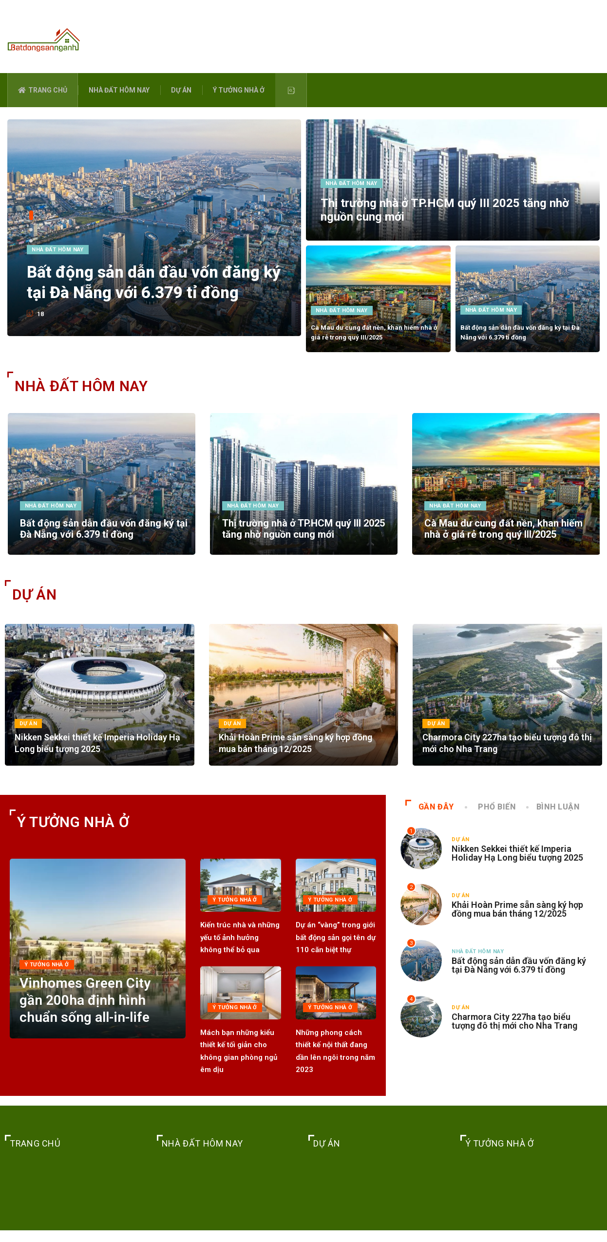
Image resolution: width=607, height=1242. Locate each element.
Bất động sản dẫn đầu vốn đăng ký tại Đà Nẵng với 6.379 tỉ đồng (155, 278)
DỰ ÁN (181, 90)
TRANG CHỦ (42, 90)
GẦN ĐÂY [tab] (429, 818)
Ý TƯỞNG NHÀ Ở (239, 90)
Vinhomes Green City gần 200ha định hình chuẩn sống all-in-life (93, 1037)
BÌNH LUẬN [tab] (554, 818)
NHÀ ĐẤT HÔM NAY (119, 90)
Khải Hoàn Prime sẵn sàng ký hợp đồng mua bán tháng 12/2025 (517, 920)
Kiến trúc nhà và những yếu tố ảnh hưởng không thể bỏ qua (240, 949)
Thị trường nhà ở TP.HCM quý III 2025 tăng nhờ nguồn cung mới (303, 531)
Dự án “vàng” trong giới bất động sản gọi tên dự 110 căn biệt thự (336, 949)
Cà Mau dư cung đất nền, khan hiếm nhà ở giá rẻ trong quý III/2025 (503, 531)
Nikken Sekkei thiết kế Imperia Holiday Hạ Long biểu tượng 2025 (517, 864)
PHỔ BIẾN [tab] (490, 818)
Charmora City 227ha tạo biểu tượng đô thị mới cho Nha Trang (514, 1032)
